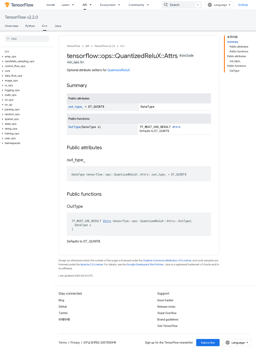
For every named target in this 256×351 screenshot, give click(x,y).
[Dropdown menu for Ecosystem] (120, 5)
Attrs (176, 127)
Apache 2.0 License (91, 264)
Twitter (63, 313)
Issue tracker (165, 300)
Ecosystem (107, 5)
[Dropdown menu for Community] (149, 5)
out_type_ (75, 107)
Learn (65, 5)
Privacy (75, 342)
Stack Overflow (167, 313)
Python (30, 26)
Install (51, 5)
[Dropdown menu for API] (92, 5)
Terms (63, 342)
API (87, 46)
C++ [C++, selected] (44, 26)
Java (58, 26)
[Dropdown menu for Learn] (74, 5)
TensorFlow (73, 46)
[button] (26, 56)
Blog (61, 300)
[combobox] (182, 4)
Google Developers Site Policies (145, 264)
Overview (11, 26)
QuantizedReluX (118, 70)
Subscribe (208, 342)
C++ (122, 46)
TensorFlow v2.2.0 (21, 17)
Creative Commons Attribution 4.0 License (167, 260)
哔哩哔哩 (64, 319)
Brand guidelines (167, 319)
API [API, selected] (85, 5)
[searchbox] (27, 39)
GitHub (243, 5)
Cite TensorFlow (167, 326)
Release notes (166, 306)
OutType (74, 127)
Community (136, 5)
